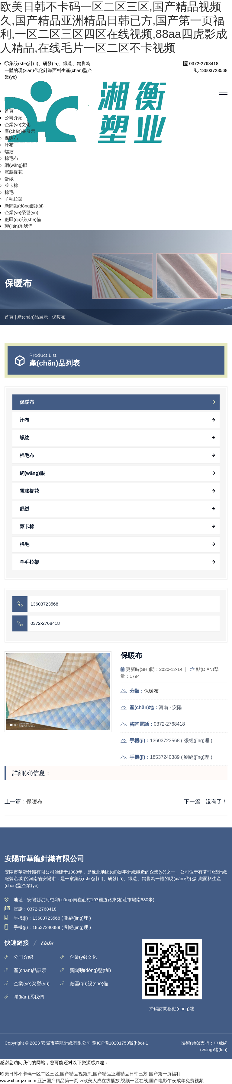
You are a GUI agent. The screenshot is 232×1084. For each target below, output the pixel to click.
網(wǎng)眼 (16, 165)
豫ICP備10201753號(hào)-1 (120, 1042)
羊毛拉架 (14, 198)
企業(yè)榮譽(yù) (21, 212)
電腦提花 (14, 171)
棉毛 (9, 192)
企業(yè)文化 (18, 124)
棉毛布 (11, 158)
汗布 (9, 144)
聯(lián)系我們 (19, 226)
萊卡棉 (11, 185)
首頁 (9, 111)
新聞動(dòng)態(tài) (24, 205)
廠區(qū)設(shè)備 (23, 219)
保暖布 (11, 138)
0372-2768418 (45, 623)
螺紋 (9, 151)
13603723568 (44, 603)
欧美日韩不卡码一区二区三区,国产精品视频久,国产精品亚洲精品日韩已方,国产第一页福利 (90, 1073)
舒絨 (9, 178)
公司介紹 (14, 117)
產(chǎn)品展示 (20, 131)
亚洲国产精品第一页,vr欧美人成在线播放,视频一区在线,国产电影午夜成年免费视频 (120, 1080)
